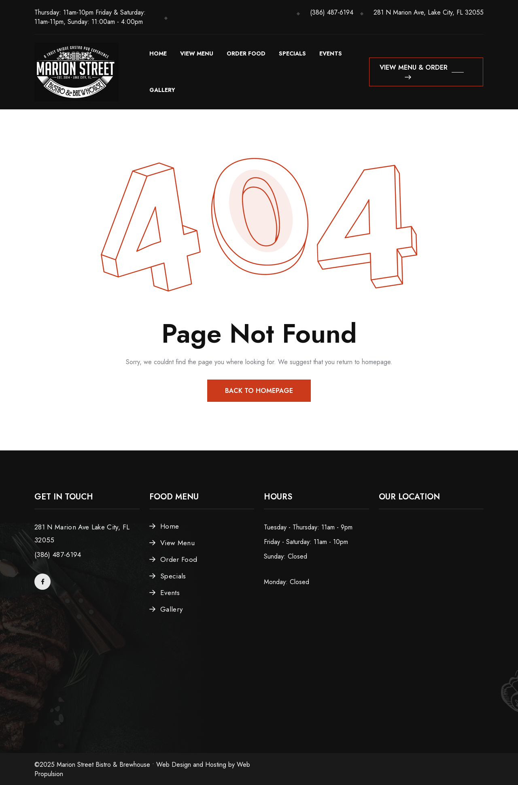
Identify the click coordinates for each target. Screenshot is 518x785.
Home (158, 53)
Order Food (246, 53)
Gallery (162, 90)
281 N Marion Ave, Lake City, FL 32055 (429, 12)
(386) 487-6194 (331, 12)
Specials (292, 53)
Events (330, 53)
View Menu (196, 53)
